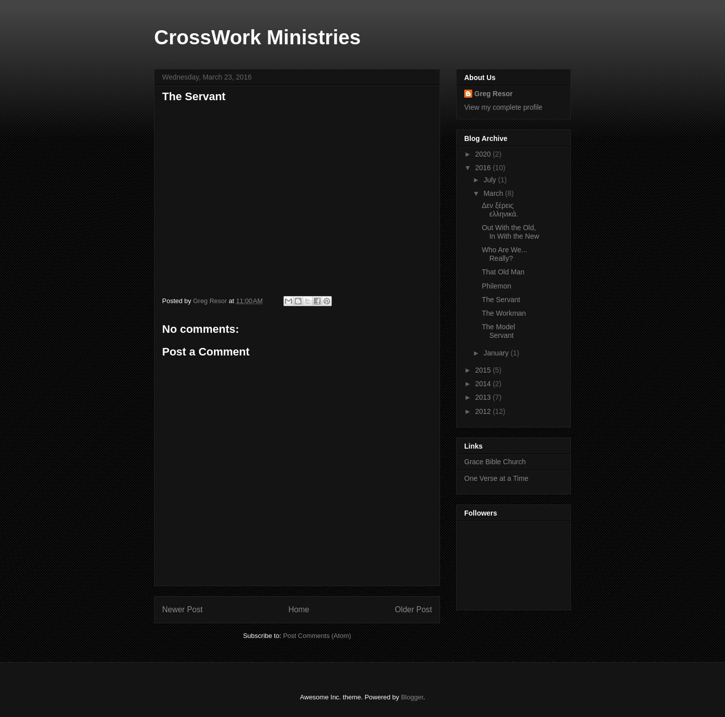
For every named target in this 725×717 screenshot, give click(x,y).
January (497, 353)
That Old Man (503, 272)
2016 (484, 168)
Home (299, 609)
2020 (484, 154)
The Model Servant (498, 331)
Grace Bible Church (495, 462)
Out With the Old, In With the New (510, 232)
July (490, 180)
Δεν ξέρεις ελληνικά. (500, 209)
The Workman (504, 313)
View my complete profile (503, 107)
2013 (484, 397)
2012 (484, 411)
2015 (484, 370)
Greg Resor (493, 94)
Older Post (413, 609)
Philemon (496, 286)
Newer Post (182, 609)
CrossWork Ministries (257, 37)
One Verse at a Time (496, 478)
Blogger (412, 697)
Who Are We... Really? (504, 254)
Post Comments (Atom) (317, 635)
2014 (484, 384)
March (494, 193)
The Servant (501, 300)
